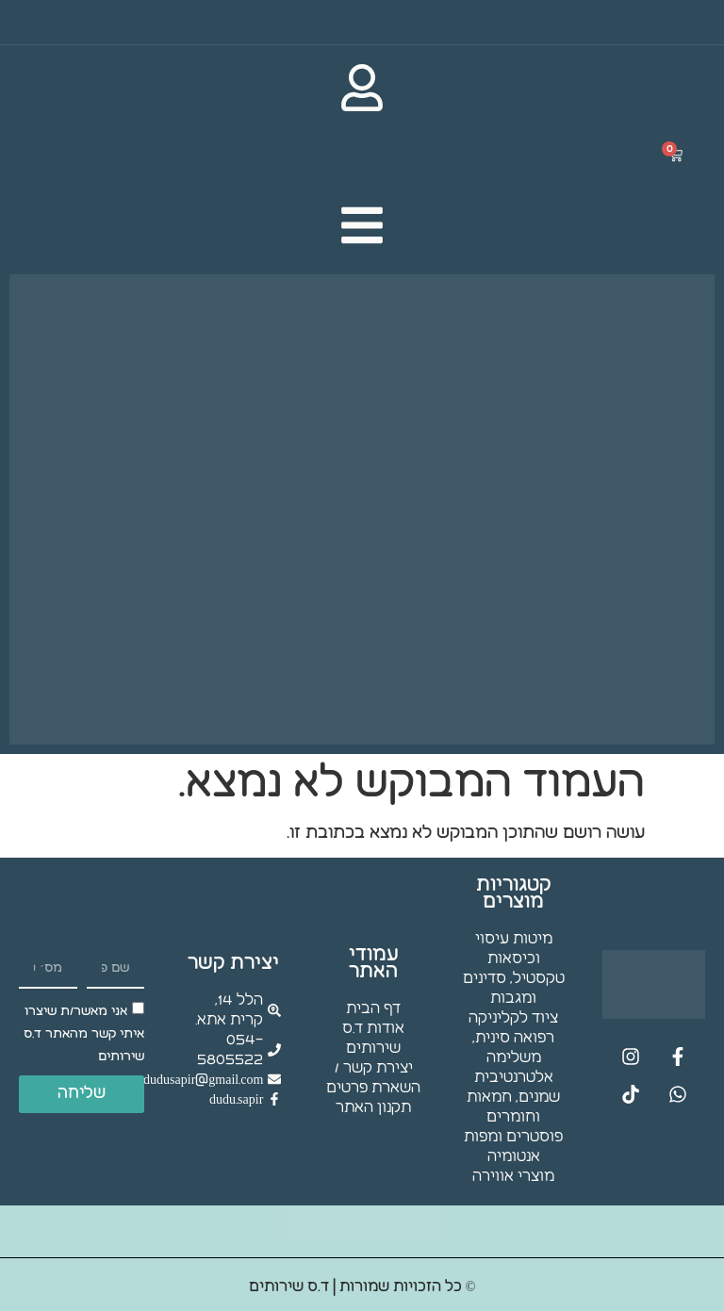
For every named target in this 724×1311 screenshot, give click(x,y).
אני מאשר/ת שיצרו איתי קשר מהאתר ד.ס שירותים (84, 1034)
